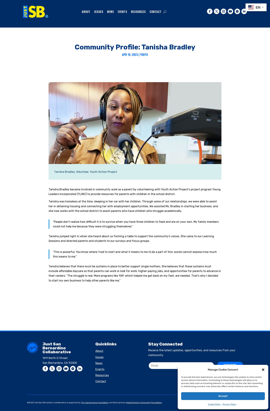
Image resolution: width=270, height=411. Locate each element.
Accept (223, 396)
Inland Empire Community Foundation (144, 403)
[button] (263, 369)
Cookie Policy (214, 404)
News (110, 12)
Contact (156, 12)
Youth (144, 55)
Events (122, 12)
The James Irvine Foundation (94, 403)
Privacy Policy (229, 404)
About (86, 12)
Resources (138, 12)
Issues (98, 12)
